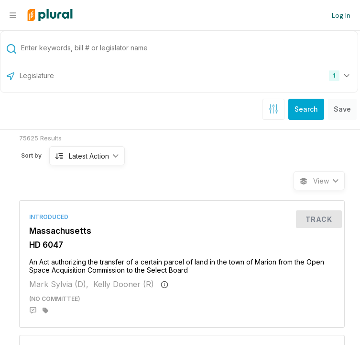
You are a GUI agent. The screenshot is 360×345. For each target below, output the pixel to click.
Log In (341, 15)
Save (342, 109)
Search (306, 109)
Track (318, 219)
